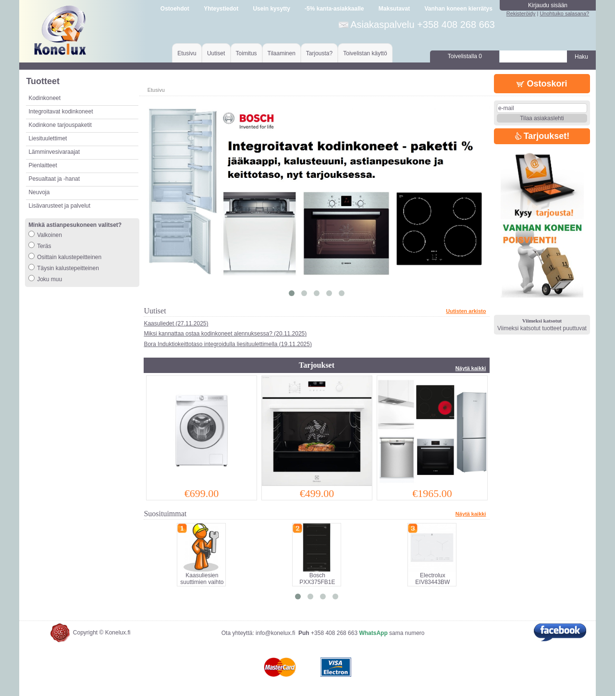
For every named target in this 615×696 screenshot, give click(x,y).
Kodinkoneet (44, 98)
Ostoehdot (174, 8)
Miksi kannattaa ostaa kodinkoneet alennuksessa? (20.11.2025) (225, 333)
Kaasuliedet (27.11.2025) (176, 323)
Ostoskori (542, 83)
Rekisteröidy (521, 13)
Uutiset (216, 53)
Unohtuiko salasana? (564, 13)
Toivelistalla (465, 56)
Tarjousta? (319, 53)
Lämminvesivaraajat (54, 152)
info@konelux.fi (275, 633)
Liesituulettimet (47, 138)
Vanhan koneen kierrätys (458, 8)
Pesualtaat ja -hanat (54, 178)
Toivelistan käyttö (365, 53)
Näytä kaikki (470, 368)
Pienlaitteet (42, 165)
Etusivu (186, 53)
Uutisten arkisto (466, 311)
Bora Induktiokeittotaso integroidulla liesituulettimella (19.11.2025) (228, 344)
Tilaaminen (281, 53)
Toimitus (246, 53)
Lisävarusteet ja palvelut (59, 205)
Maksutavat (394, 8)
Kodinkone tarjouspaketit (59, 125)
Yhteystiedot (221, 8)
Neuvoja (38, 192)
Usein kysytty (271, 8)
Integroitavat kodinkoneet (60, 111)
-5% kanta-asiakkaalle (334, 8)
